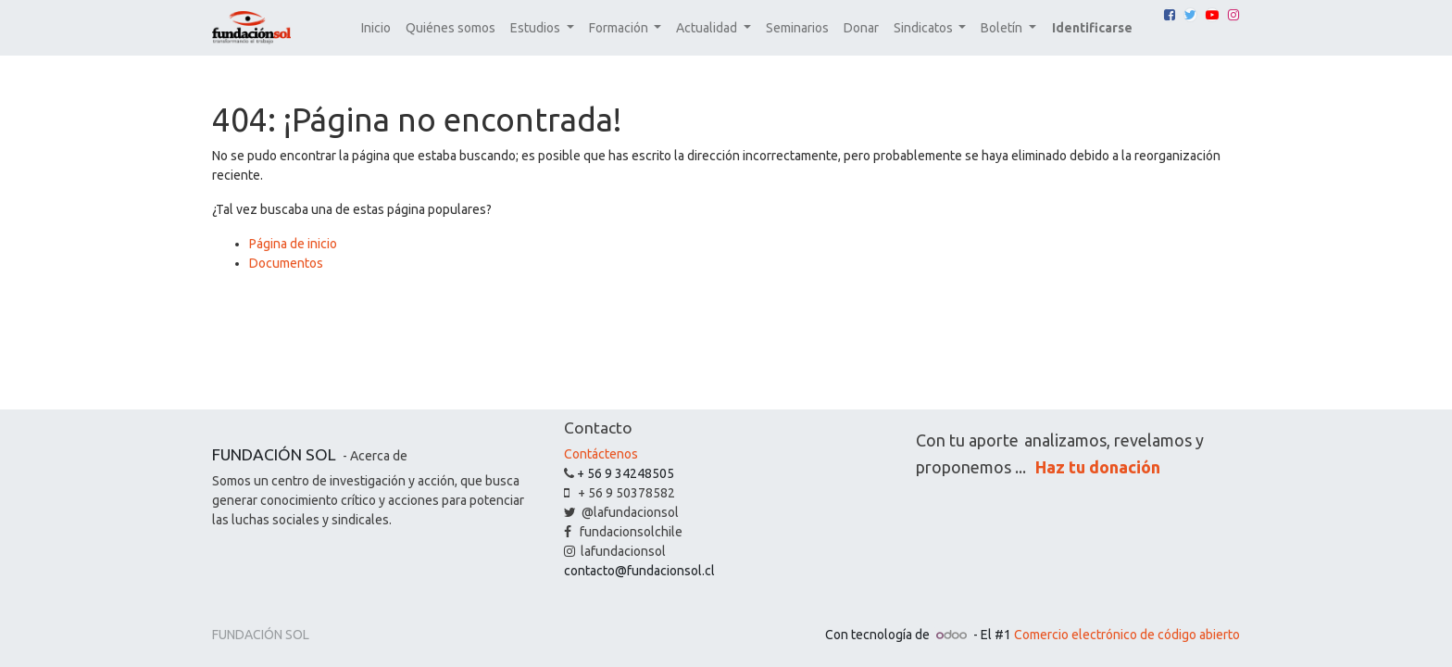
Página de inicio (293, 243)
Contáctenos (601, 454)
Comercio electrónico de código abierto (1127, 634)
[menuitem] (376, 28)
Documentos (286, 263)
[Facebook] (1169, 14)
